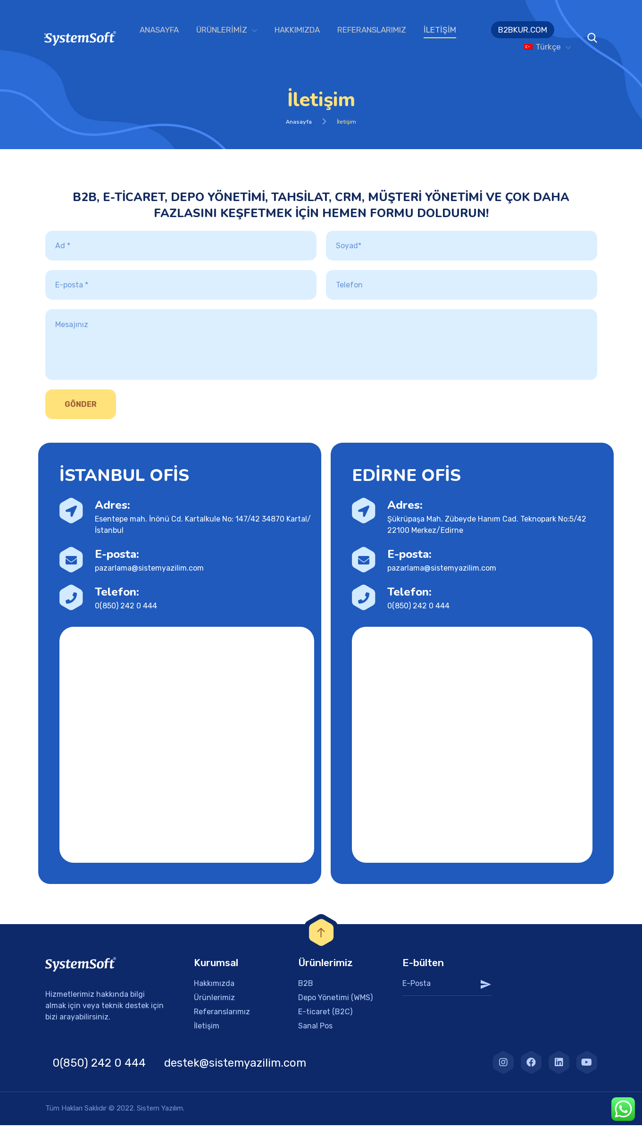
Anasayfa (299, 124)
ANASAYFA (159, 29)
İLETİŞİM (440, 29)
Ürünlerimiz (214, 1000)
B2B (305, 986)
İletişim (206, 1028)
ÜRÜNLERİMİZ (221, 29)
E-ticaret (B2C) (325, 1014)
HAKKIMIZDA (297, 29)
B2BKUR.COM (522, 29)
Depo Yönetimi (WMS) (335, 1000)
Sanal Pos (315, 1028)
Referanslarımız (222, 1014)
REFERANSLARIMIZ (371, 29)
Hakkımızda (214, 986)
